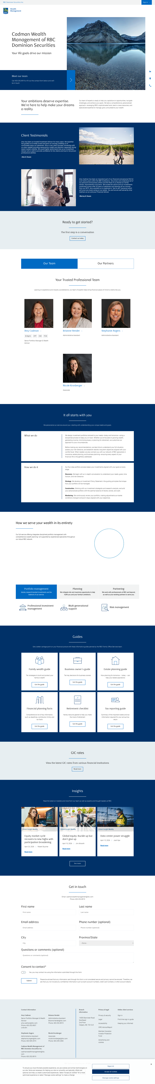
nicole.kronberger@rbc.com (58, 1038)
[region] (77, 1072)
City (23, 937)
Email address (30, 922)
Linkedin (24, 1027)
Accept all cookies (110, 1072)
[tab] (36, 592)
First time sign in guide (126, 1019)
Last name (85, 906)
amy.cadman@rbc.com (29, 1023)
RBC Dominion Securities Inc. (13, 2)
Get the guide (39, 684)
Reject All (111, 1067)
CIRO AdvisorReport (105, 1027)
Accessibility (102, 1023)
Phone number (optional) (94, 922)
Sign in (120, 1015)
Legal (100, 1019)
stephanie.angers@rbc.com (30, 1038)
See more (77, 863)
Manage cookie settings (110, 1078)
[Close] (151, 1065)
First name (27, 906)
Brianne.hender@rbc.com (57, 1020)
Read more (77, 769)
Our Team (49, 263)
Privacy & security (104, 1015)
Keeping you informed (125, 1023)
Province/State (88, 937)
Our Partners (106, 263)
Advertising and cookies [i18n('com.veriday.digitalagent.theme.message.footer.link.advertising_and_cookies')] (103, 1041)
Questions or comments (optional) (42, 949)
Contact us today (77, 238)
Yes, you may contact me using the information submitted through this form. (55, 972)
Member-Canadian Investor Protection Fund (105, 1033)
